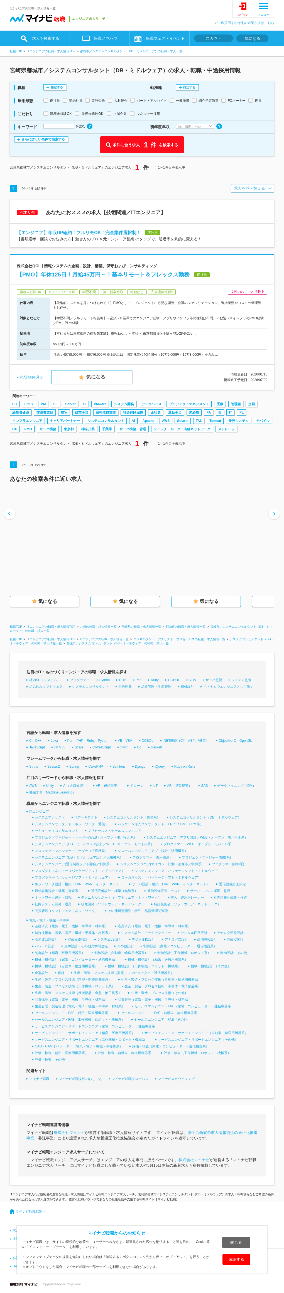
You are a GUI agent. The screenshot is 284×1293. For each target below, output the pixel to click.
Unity (50, 786)
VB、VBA (125, 741)
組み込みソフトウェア (46, 687)
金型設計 (41, 973)
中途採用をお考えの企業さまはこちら (245, 23)
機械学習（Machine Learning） (52, 792)
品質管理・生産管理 (156, 687)
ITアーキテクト (85, 817)
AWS (166, 421)
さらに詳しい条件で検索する (43, 139)
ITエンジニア (39, 812)
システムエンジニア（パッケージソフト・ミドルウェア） (177, 871)
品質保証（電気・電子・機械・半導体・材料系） (71, 1000)
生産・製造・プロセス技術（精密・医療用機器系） (73, 980)
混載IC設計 (235, 939)
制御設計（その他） (235, 953)
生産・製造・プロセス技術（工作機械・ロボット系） (75, 986)
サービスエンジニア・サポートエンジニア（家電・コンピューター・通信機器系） (96, 1026)
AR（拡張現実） (179, 786)
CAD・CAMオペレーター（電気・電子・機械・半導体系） (79, 1046)
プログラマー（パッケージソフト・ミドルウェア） (73, 877)
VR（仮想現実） (108, 786)
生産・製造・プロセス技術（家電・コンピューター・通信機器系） (124, 973)
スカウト (213, 38)
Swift (124, 747)
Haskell (156, 747)
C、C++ (35, 741)
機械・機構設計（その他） (211, 966)
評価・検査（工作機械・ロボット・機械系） (197, 1053)
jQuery (160, 766)
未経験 (194, 412)
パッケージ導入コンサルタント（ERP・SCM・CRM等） (160, 824)
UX (14, 429)
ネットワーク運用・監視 (53, 897)
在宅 (64, 412)
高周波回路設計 (46, 939)
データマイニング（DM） (236, 786)
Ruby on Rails (184, 766)
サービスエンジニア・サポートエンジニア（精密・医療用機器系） (85, 1033)
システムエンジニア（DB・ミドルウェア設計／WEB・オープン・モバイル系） (94, 844)
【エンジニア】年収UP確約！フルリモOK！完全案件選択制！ (79, 232)
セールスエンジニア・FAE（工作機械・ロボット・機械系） (80, 1020)
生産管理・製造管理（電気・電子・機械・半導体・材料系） (80, 1006)
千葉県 (107, 429)
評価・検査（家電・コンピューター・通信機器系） (170, 1046)
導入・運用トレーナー (187, 897)
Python (104, 680)
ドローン (136, 786)
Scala (79, 747)
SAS (204, 786)
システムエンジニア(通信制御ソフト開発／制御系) (73, 864)
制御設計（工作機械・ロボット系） (184, 953)
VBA (192, 680)
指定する (57, 87)
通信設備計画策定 (232, 884)
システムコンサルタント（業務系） (133, 817)
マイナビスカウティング (176, 1079)
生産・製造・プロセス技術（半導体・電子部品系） (162, 986)
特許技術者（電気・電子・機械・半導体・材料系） (73, 933)
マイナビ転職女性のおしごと (80, 1079)
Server (70, 404)
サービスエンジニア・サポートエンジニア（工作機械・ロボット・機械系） (91, 1040)
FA (209, 412)
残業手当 (81, 412)
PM (43, 404)
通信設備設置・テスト (164, 891)
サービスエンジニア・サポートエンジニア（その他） (198, 1040)
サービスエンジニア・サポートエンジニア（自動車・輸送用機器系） (196, 1033)
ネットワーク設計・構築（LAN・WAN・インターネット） (79, 884)
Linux (29, 404)
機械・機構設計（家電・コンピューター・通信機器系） (76, 959)
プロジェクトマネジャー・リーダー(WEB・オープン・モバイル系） (86, 837)
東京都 (69, 429)
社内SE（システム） (44, 680)
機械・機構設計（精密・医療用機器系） (158, 959)
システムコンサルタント (105, 421)
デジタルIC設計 (143, 939)
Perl (138, 680)
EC (14, 404)
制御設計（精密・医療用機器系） (60, 953)
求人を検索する (45, 38)
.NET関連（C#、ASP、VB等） (186, 741)
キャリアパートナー (65, 421)
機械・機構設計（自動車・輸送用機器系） (66, 966)
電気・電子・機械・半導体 (49, 920)
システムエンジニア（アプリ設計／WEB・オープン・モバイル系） (197, 837)
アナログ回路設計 (230, 933)
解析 (61, 973)
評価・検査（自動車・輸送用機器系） (126, 1053)
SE (55, 404)
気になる (252, 38)
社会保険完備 (133, 412)
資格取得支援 (106, 412)
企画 (251, 404)
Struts (33, 766)
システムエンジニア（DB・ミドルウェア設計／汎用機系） (79, 857)
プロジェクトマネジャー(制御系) (206, 857)
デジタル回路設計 (194, 933)
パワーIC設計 (45, 946)
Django (140, 766)
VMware (100, 404)
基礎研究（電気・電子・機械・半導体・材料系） (71, 926)
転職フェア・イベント (165, 38)
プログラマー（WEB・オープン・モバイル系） (198, 844)
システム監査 (241, 680)
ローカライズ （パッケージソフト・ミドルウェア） (161, 877)
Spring (74, 766)
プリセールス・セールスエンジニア (114, 831)
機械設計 (187, 687)
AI (133, 421)
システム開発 (124, 404)
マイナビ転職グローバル (130, 1079)
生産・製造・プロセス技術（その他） (159, 993)
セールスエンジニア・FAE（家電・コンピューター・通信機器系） (184, 1006)
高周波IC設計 (207, 939)
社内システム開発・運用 (53, 904)
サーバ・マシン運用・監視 (210, 891)
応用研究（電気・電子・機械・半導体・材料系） (154, 926)
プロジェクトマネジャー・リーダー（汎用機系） (71, 851)
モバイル (263, 421)
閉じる (236, 1242)
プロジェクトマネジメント (189, 404)
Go (139, 747)
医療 (220, 404)
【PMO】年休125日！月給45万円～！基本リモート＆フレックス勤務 (103, 274)
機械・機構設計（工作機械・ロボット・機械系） (144, 966)
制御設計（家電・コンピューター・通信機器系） (180, 946)
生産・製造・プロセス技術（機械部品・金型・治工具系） (78, 993)
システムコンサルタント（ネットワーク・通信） (71, 824)
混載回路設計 (78, 939)
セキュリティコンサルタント (56, 831)
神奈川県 (88, 429)
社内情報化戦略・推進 (230, 897)
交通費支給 (44, 412)
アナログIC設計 (176, 939)
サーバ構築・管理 (132, 429)
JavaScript (37, 747)
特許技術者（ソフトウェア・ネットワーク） (187, 904)
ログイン (242, 14)
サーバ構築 (48, 429)
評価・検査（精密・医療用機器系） (61, 1053)
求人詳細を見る (31, 377)
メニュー (263, 14)
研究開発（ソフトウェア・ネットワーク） (113, 904)
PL (241, 412)
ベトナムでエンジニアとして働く (228, 687)
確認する (236, 1259)
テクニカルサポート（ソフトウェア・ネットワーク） (121, 897)
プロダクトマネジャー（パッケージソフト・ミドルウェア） (80, 871)
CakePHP (95, 766)
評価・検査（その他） (51, 1060)
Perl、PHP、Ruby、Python (87, 741)
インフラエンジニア (27, 421)
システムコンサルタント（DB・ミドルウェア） (205, 817)
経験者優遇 (20, 412)
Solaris (182, 421)
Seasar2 (53, 766)
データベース (151, 404)
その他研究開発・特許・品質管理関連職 (138, 911)
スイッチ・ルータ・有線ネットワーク (182, 429)
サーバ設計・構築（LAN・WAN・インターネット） (171, 884)
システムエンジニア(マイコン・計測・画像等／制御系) (161, 864)
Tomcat (215, 421)
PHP (122, 680)
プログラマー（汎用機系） (153, 857)
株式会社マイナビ (69, 1132)
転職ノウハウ (105, 38)
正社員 (156, 412)
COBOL (174, 680)
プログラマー (80, 680)
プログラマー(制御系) (228, 864)
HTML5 (59, 747)
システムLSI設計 (109, 939)
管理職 (236, 404)
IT (230, 412)
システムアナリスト (50, 817)
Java (54, 741)
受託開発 (125, 687)
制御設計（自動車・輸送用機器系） (121, 953)
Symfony (119, 766)
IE (219, 412)
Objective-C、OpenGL (235, 741)
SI (84, 404)
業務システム (239, 421)
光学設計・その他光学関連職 (86, 946)
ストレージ (226, 429)
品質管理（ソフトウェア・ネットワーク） (66, 911)
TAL (199, 421)
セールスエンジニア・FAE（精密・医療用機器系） (73, 1013)
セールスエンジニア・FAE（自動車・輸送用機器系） (161, 1013)
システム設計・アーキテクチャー (146, 933)
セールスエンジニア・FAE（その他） (162, 1020)
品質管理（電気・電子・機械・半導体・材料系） (154, 1000)
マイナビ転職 (39, 1079)
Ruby (155, 680)
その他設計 (125, 946)
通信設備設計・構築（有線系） (58, 891)
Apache (149, 421)
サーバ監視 (213, 680)
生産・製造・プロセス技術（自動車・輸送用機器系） (161, 980)
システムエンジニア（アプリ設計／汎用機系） (153, 851)
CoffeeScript (101, 747)
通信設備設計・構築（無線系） (114, 891)
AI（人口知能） (74, 786)
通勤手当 (175, 412)
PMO (28, 429)
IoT (155, 786)
